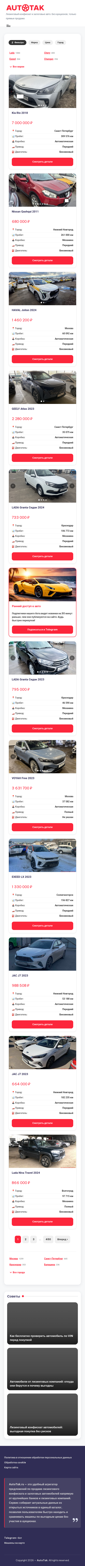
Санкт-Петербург (53, 1258)
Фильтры (17, 42)
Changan (48, 59)
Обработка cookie (15, 1462)
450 (48, 1239)
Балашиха (49, 1264)
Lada (11, 53)
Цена (47, 42)
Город (61, 42)
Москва (13, 1258)
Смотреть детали (42, 161)
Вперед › (62, 1239)
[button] (16, 67)
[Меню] (8, 26)
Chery (47, 53)
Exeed (12, 59)
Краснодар (15, 1264)
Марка (34, 42)
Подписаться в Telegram (42, 629)
